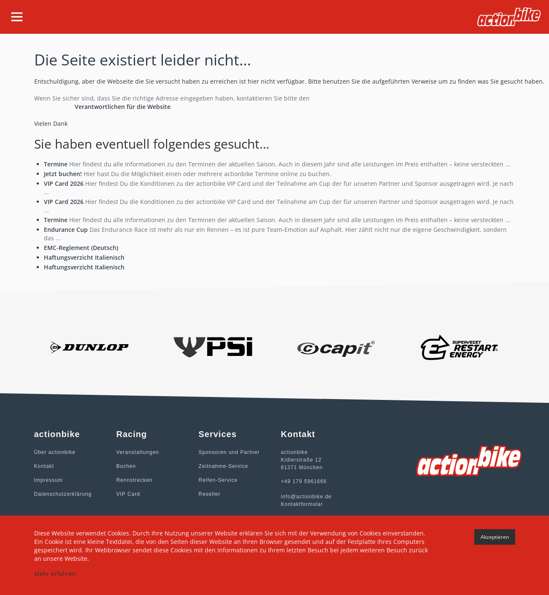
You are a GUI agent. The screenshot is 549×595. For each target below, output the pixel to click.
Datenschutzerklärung (63, 494)
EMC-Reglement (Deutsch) (81, 248)
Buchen (126, 466)
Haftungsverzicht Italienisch (84, 257)
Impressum (48, 480)
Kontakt (44, 466)
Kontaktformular (302, 504)
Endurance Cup (66, 230)
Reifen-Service (218, 480)
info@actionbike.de (306, 497)
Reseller (210, 494)
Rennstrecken (134, 480)
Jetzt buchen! (63, 174)
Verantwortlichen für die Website (122, 107)
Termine (56, 164)
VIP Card (128, 494)
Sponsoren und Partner (229, 452)
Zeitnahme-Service (224, 466)
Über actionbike (55, 452)
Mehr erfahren (55, 574)
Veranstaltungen (138, 452)
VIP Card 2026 (64, 183)
